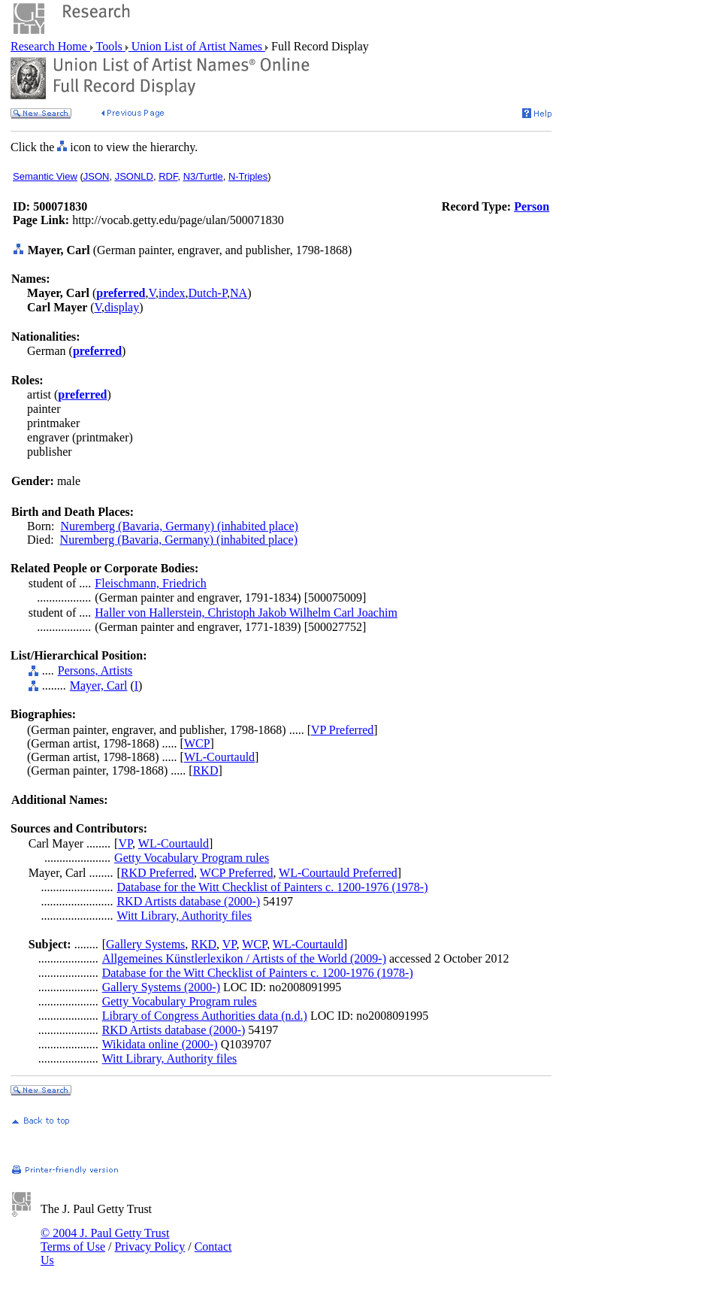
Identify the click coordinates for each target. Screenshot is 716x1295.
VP (125, 843)
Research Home (50, 46)
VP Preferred (342, 729)
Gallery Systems (145, 944)
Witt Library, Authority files (184, 915)
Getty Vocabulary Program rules (191, 857)
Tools (109, 46)
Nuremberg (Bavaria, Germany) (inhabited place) (179, 526)
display (121, 307)
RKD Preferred (157, 872)
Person (531, 206)
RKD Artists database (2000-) (188, 901)
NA (238, 293)
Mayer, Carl (99, 685)
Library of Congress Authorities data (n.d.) (204, 1015)
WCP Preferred (236, 872)
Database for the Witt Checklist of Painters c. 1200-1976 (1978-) (271, 887)
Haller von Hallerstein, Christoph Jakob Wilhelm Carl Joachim (246, 612)
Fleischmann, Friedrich (150, 583)
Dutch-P (208, 293)
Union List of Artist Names (196, 46)
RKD (206, 770)
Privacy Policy (149, 1246)
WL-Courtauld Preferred (338, 872)
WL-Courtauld (219, 757)
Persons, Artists (95, 670)
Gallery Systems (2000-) (161, 987)
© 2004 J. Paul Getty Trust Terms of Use (105, 1240)
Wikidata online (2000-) (160, 1044)
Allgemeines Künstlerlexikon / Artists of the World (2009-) (244, 958)
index (172, 293)
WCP (197, 743)
